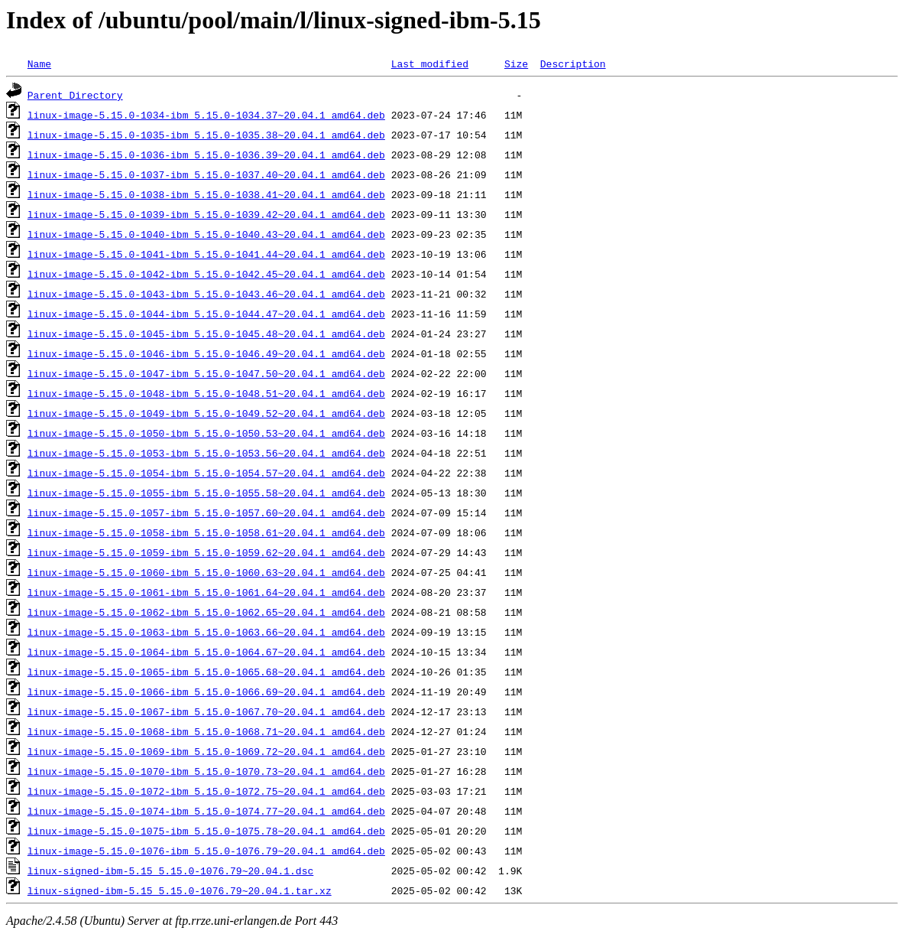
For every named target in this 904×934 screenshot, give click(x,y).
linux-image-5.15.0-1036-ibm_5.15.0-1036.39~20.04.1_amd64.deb (206, 154)
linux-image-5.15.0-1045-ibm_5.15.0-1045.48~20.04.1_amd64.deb (206, 333)
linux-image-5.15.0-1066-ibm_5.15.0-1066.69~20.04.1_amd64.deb (206, 691)
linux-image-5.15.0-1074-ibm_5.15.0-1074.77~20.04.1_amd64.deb (206, 811)
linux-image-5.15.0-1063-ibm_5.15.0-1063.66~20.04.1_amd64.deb (206, 632)
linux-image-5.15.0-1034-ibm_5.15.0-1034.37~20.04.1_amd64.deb (206, 115)
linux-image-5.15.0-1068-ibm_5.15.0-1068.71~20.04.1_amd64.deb (206, 731)
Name (39, 63)
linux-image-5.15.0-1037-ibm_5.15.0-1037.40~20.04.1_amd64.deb (206, 174)
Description (573, 63)
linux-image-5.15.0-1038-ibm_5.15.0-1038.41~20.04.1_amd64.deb (206, 194)
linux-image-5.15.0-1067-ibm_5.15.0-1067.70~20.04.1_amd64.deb (206, 711)
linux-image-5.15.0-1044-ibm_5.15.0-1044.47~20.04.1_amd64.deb (206, 314)
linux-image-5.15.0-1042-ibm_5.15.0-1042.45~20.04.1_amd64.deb (206, 274)
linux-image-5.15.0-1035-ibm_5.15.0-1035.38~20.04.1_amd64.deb (206, 135)
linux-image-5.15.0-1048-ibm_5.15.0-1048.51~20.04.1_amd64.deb (206, 393)
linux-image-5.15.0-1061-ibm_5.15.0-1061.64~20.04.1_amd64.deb (206, 592)
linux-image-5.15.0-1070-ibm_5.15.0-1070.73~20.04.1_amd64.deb (206, 771)
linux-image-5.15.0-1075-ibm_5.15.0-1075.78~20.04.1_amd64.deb (206, 831)
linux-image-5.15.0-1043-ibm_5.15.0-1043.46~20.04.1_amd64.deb (206, 294)
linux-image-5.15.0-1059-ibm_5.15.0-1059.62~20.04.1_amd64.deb (206, 552)
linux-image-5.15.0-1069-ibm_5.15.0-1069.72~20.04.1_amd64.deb (206, 751)
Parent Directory (75, 95)
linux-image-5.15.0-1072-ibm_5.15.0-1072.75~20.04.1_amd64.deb (206, 791)
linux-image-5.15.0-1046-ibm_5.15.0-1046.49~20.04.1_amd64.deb (206, 353)
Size (516, 63)
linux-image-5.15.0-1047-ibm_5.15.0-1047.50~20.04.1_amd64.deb (206, 373)
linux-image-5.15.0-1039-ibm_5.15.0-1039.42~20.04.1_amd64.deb (206, 214)
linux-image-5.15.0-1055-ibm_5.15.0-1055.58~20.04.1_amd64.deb (206, 493)
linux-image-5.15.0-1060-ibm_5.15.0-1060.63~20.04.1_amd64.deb (206, 572)
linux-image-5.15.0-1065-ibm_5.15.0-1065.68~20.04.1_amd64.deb (206, 672)
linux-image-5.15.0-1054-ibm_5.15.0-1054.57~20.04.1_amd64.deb (206, 473)
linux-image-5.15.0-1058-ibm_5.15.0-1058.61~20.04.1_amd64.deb (206, 532)
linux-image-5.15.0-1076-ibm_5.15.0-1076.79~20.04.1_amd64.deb (206, 851)
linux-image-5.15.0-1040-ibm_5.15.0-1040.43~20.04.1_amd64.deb (206, 234)
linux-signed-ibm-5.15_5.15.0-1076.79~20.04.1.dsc (170, 870)
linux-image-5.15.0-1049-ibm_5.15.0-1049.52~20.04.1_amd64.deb (206, 413)
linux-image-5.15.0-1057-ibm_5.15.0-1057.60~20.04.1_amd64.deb (206, 512)
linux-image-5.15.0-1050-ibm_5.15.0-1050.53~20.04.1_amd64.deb (206, 433)
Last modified (429, 63)
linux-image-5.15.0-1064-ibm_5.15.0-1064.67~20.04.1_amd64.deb (206, 652)
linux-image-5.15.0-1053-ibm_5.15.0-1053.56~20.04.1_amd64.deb (206, 453)
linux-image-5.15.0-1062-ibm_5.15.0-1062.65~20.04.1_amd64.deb (206, 612)
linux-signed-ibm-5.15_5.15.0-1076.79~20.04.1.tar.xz (180, 890)
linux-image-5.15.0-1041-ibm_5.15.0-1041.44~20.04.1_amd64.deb (206, 254)
